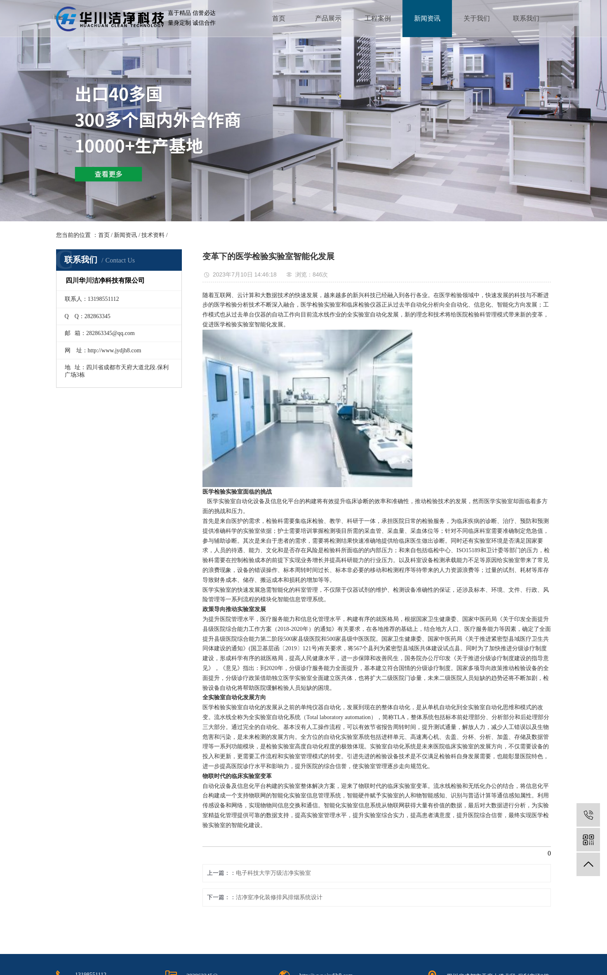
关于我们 (476, 18)
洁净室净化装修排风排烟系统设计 (279, 897)
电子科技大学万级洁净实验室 (273, 873)
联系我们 (526, 18)
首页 (278, 18)
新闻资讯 (427, 18)
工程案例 (378, 18)
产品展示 (328, 18)
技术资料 (153, 235)
